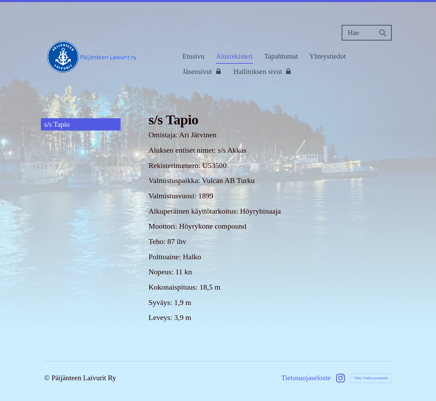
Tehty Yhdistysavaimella (371, 378)
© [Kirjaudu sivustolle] (47, 378)
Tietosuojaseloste (306, 378)
